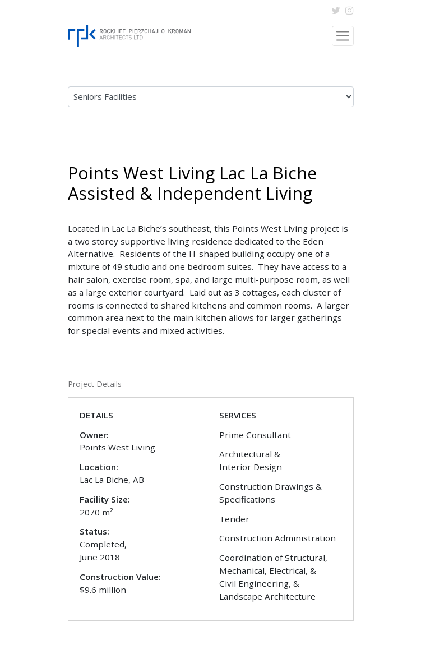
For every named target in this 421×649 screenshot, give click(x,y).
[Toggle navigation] (343, 35)
